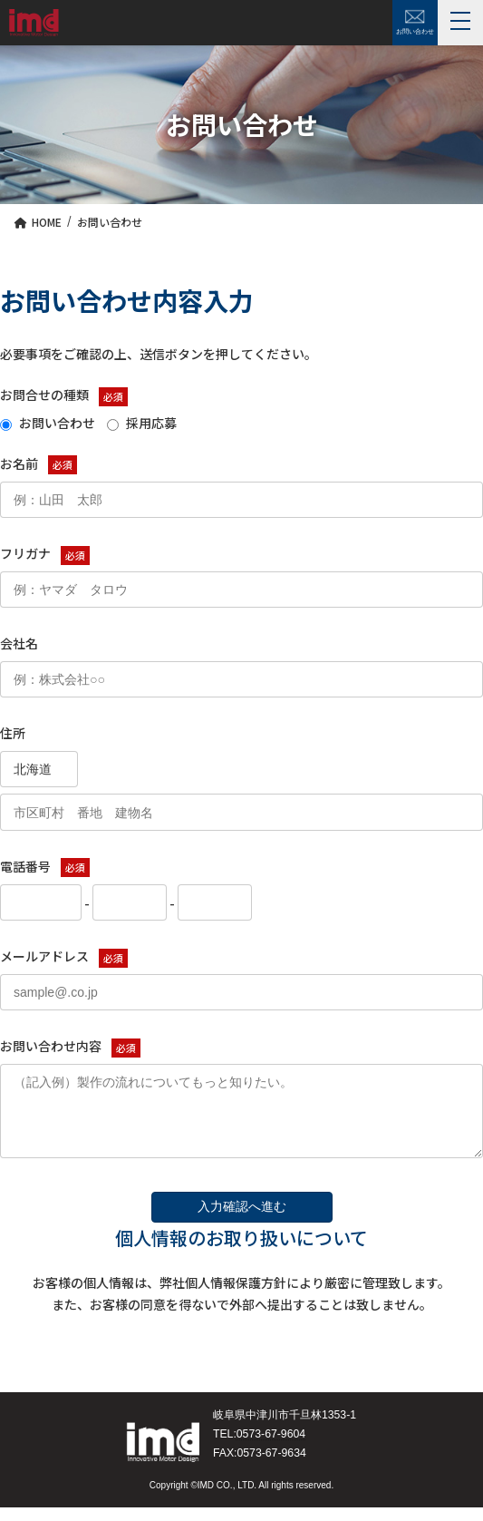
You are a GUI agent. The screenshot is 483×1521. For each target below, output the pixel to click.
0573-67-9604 (271, 1447)
